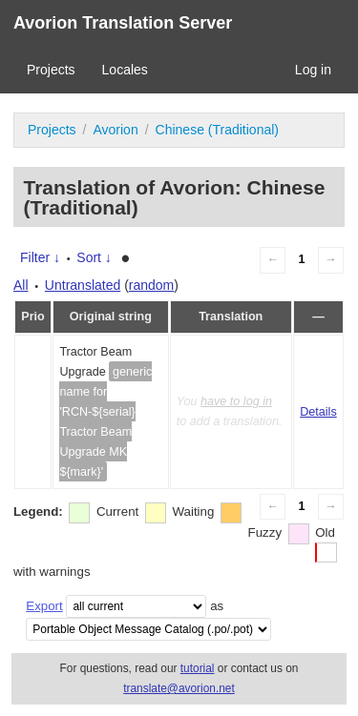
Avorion (115, 129)
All (21, 285)
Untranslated (82, 285)
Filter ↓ (40, 257)
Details (318, 412)
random (151, 285)
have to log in (236, 401)
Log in (313, 69)
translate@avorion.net (179, 688)
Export (44, 606)
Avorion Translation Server (122, 22)
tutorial (197, 668)
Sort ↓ (94, 257)
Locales (125, 69)
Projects (51, 69)
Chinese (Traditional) (217, 129)
